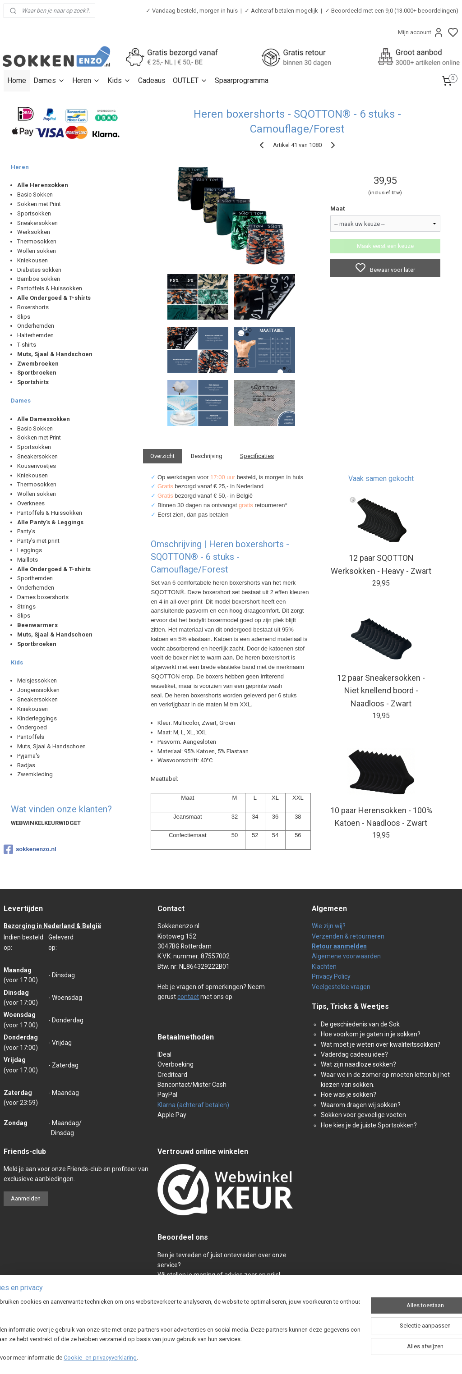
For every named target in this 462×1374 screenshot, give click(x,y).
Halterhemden (35, 335)
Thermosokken (36, 241)
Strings (26, 606)
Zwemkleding (35, 774)
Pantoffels (30, 736)
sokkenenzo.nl (30, 849)
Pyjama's (28, 755)
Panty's (26, 531)
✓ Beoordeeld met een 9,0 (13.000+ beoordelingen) (391, 10)
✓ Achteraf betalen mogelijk (281, 10)
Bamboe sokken (38, 278)
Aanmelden (26, 1198)
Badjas (26, 765)
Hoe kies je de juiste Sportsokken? (369, 1125)
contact (188, 996)
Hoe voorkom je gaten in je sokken (369, 1034)
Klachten (324, 966)
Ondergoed (32, 727)
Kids (119, 80)
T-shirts (26, 344)
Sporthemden (35, 578)
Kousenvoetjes (36, 466)
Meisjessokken (37, 680)
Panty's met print (38, 540)
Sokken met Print (39, 204)
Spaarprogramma (241, 80)
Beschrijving (206, 456)
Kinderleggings (37, 718)
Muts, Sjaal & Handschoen (51, 746)
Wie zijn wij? (329, 926)
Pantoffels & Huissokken (49, 288)
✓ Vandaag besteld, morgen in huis (192, 10)
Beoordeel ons (182, 1237)
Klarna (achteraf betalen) (193, 1104)
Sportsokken (34, 213)
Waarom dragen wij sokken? (361, 1104)
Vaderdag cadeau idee (353, 1054)
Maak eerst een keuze (384, 246)
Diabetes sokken (39, 269)
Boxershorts (33, 307)
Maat (337, 208)
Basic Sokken (35, 194)
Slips (23, 316)
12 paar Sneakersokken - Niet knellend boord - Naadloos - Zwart (381, 690)
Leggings (29, 550)
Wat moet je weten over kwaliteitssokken (379, 1044)
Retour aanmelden (339, 946)
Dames (49, 80)
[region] (171, 1331)
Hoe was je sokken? (348, 1094)
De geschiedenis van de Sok (360, 1024)
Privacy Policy (331, 976)
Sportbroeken (36, 372)
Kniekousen (32, 260)
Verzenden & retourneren (348, 936)
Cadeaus (152, 80)
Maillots (27, 559)
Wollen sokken (36, 250)
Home (16, 80)
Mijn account (421, 32)
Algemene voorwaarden (346, 956)
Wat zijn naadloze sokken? (358, 1064)
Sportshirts (33, 382)
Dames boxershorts (43, 597)
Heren (86, 80)
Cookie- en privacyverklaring (128, 1358)
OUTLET (190, 80)
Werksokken (33, 232)
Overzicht (162, 456)
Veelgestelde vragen (341, 986)
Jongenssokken (38, 690)
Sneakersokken (37, 223)
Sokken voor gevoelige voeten (363, 1114)
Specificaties (256, 456)
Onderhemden (35, 325)
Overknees (31, 503)
